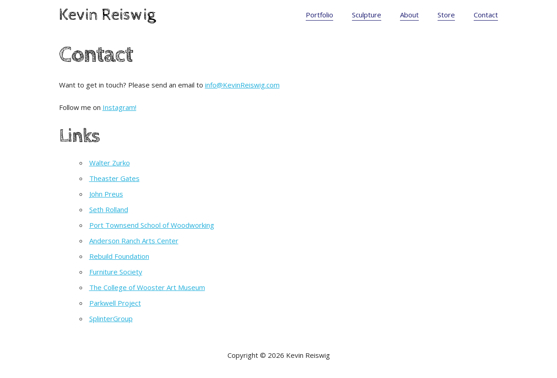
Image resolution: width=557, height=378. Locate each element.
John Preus (106, 193)
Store (446, 14)
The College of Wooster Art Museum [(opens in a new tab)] (147, 287)
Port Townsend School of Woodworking (151, 225)
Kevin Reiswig (107, 15)
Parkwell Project (115, 302)
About (409, 14)
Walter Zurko (109, 162)
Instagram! (119, 107)
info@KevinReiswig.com (242, 84)
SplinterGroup (111, 318)
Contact (486, 14)
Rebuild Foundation (119, 256)
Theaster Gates (114, 178)
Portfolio (319, 14)
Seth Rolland (108, 209)
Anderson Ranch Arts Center (133, 240)
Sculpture (366, 14)
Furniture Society (115, 271)
